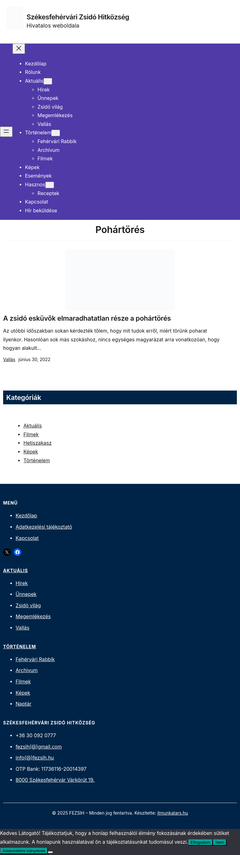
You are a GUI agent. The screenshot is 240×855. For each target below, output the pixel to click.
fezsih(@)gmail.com (39, 747)
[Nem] (50, 852)
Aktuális (32, 426)
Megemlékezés (33, 616)
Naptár (23, 704)
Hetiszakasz (37, 443)
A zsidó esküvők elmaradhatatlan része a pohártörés (87, 318)
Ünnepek (26, 594)
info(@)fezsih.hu (35, 758)
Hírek (22, 583)
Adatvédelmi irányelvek (23, 850)
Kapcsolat (27, 538)
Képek (30, 452)
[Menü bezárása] (18, 49)
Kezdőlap (26, 516)
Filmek (31, 435)
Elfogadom (201, 842)
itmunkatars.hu (172, 813)
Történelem (36, 461)
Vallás (9, 359)
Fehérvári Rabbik (35, 659)
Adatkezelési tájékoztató (44, 527)
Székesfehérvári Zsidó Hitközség (78, 17)
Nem (219, 842)
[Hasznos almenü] (49, 185)
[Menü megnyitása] (6, 132)
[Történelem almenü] (55, 133)
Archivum (27, 670)
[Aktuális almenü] (47, 81)
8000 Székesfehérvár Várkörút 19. (55, 780)
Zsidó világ (28, 606)
